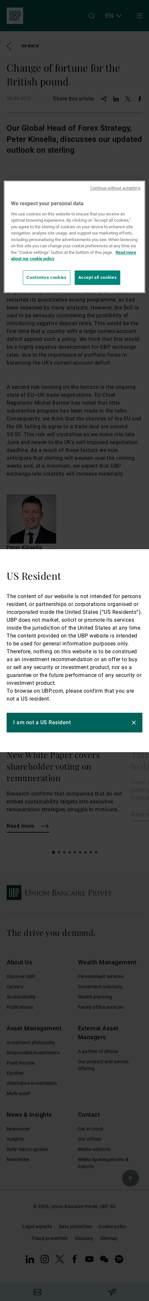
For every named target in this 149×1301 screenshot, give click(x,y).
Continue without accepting (115, 188)
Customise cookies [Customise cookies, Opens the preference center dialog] (46, 277)
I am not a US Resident (42, 722)
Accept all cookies (97, 277)
